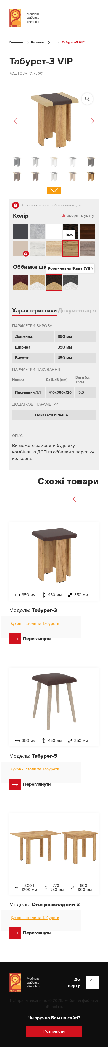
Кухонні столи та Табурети (35, 624)
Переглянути (30, 638)
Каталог (37, 42)
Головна (16, 42)
